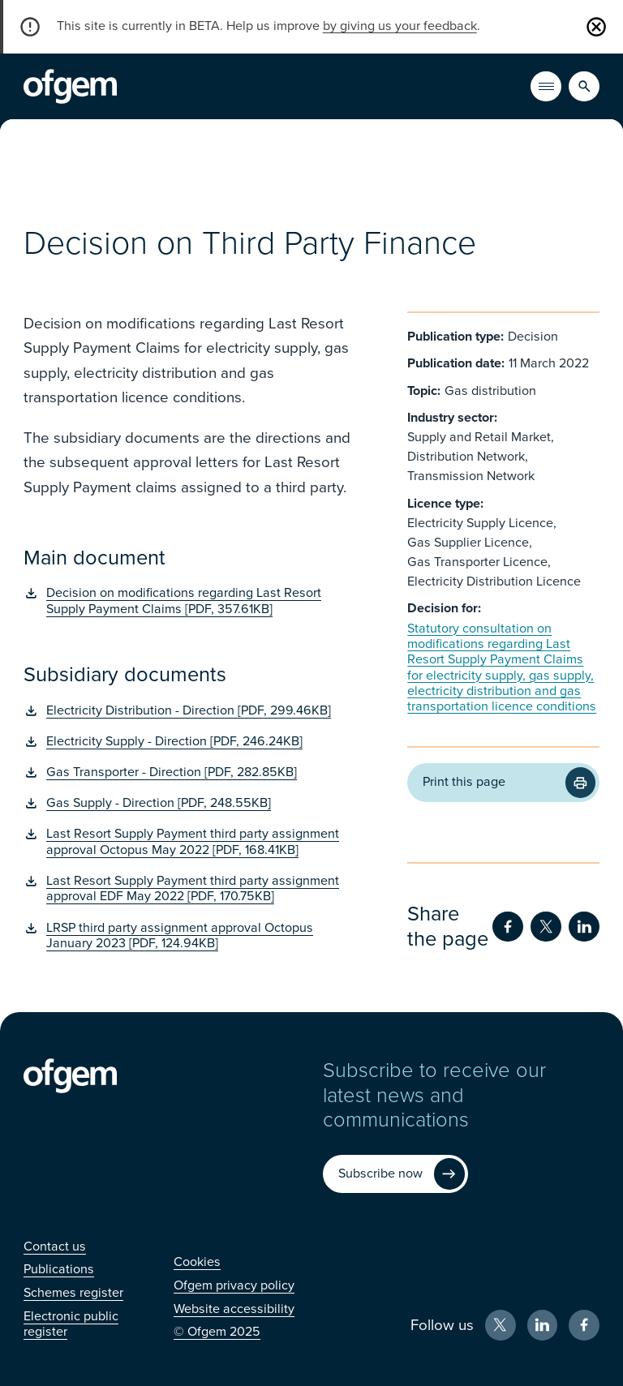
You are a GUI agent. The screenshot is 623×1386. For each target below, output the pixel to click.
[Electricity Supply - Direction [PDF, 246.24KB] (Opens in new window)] (191, 741)
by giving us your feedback (400, 26)
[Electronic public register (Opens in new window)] (71, 1324)
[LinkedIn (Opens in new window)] (542, 1325)
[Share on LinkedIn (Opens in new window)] (584, 927)
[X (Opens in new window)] (500, 1325)
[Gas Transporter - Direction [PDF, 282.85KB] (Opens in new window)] (191, 772)
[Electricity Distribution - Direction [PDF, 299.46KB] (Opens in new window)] (191, 711)
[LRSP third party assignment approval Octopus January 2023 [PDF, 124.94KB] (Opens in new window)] (191, 936)
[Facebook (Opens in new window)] (584, 1325)
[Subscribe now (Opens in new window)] (395, 1174)
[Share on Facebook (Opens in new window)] (507, 927)
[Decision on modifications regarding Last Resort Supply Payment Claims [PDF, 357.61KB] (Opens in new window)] (191, 601)
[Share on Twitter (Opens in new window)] (546, 927)
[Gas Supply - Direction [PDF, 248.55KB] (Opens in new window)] (191, 803)
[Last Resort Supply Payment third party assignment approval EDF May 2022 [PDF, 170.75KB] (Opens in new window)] (191, 889)
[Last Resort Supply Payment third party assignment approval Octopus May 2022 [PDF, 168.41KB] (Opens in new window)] (191, 842)
